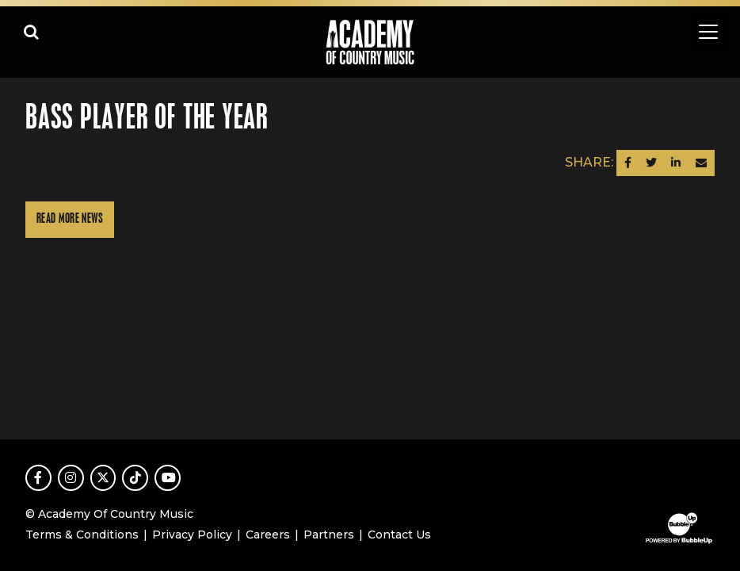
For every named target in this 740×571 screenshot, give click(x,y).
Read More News (69, 219)
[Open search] (32, 32)
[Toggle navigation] (708, 32)
